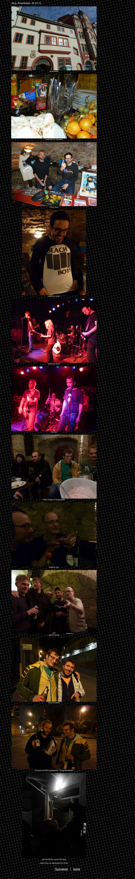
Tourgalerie (61, 869)
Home (76, 869)
